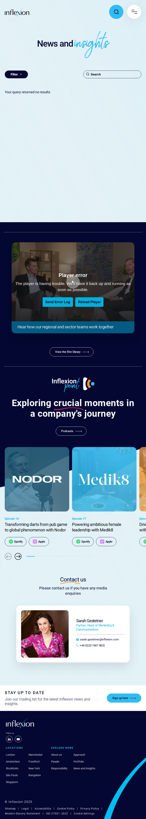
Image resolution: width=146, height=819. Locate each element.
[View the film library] (72, 351)
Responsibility (59, 768)
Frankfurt (34, 761)
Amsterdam (13, 761)
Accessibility (43, 808)
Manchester (36, 754)
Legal (25, 808)
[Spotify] (15, 541)
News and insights (84, 768)
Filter (16, 74)
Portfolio (79, 761)
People (55, 761)
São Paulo (12, 775)
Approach (79, 754)
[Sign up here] (124, 698)
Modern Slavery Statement (22, 813)
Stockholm (12, 768)
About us (56, 754)
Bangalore (35, 775)
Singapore (12, 782)
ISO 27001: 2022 (57, 813)
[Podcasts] (71, 431)
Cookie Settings (84, 813)
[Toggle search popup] (116, 12)
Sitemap (10, 808)
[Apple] (39, 541)
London (10, 754)
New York (34, 768)
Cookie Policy (66, 808)
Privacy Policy (89, 808)
